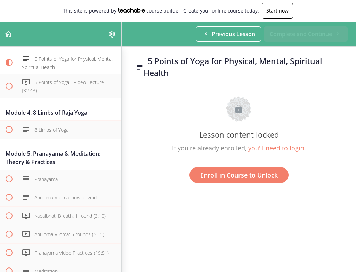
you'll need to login (276, 148)
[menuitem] (112, 34)
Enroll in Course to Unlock (239, 175)
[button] (8, 34)
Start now (277, 10)
